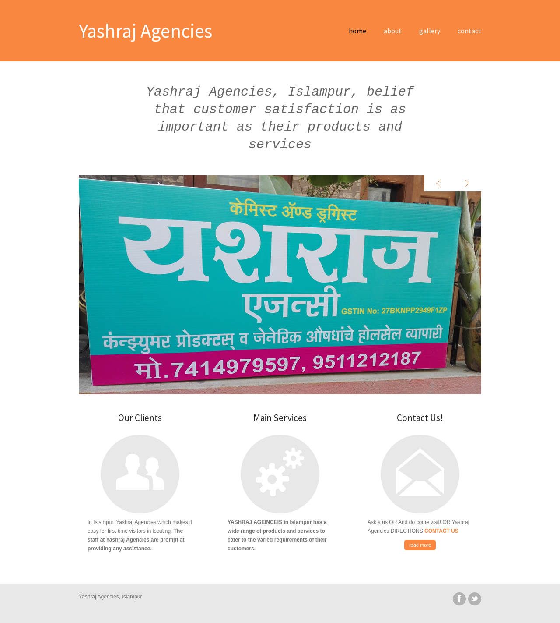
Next (467, 183)
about (393, 30)
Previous (438, 183)
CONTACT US (441, 531)
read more (420, 545)
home (357, 30)
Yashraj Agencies (145, 30)
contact (469, 30)
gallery (429, 30)
